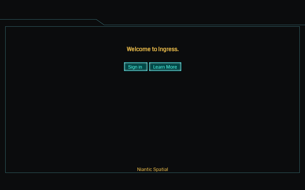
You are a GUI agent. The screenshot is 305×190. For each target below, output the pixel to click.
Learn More (165, 66)
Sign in (135, 66)
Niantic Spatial (152, 169)
